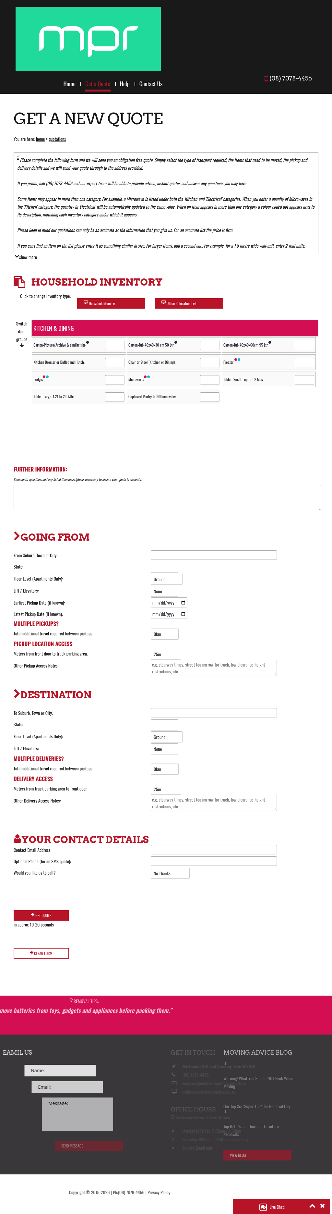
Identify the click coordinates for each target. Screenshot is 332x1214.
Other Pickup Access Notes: (36, 665)
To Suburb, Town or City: (33, 712)
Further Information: (40, 469)
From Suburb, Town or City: (35, 555)
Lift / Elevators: (26, 590)
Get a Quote (98, 84)
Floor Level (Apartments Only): (38, 578)
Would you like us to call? (35, 872)
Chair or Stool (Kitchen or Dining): (151, 362)
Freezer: (232, 362)
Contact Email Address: (32, 849)
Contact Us (150, 84)
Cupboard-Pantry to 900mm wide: (152, 396)
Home (69, 84)
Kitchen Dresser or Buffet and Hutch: (59, 362)
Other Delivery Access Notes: (37, 800)
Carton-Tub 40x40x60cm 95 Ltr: (247, 345)
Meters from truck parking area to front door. (50, 788)
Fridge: (41, 379)
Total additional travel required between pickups (53, 633)
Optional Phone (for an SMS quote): (42, 861)
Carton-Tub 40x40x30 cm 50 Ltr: (153, 345)
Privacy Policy (25, 1192)
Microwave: (139, 379)
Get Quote (41, 915)
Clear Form (41, 953)
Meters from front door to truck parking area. (51, 653)
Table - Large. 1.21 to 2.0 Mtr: (53, 396)
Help (125, 84)
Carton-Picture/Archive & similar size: (61, 345)
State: (18, 566)
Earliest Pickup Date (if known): (39, 602)
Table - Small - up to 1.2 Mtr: (243, 379)
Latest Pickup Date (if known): (38, 613)
